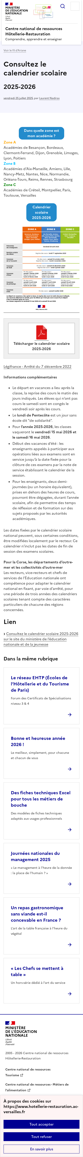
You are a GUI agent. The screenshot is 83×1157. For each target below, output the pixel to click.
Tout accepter (41, 1124)
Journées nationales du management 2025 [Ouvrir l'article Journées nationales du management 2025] (35, 856)
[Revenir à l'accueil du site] (21, 1033)
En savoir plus (41, 1149)
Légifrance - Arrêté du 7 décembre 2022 (37, 366)
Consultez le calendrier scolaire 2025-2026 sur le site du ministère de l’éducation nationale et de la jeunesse (41, 639)
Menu (75, 6)
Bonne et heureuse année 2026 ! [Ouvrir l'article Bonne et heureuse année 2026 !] (38, 741)
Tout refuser (41, 1136)
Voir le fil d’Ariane (15, 50)
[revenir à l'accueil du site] (41, 31)
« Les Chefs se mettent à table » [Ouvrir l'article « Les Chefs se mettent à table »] (37, 971)
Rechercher (62, 6)
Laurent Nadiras (49, 98)
